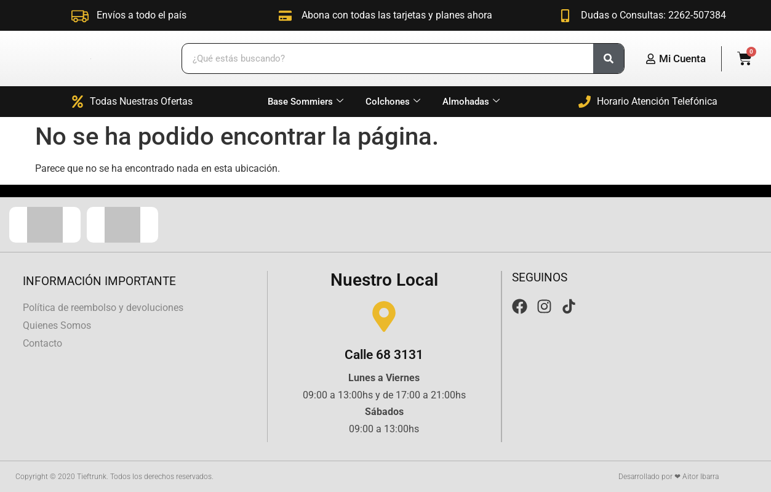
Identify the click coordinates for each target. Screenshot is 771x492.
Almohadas (471, 101)
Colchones (393, 101)
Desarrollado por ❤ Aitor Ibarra (668, 476)
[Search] (608, 58)
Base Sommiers (305, 101)
